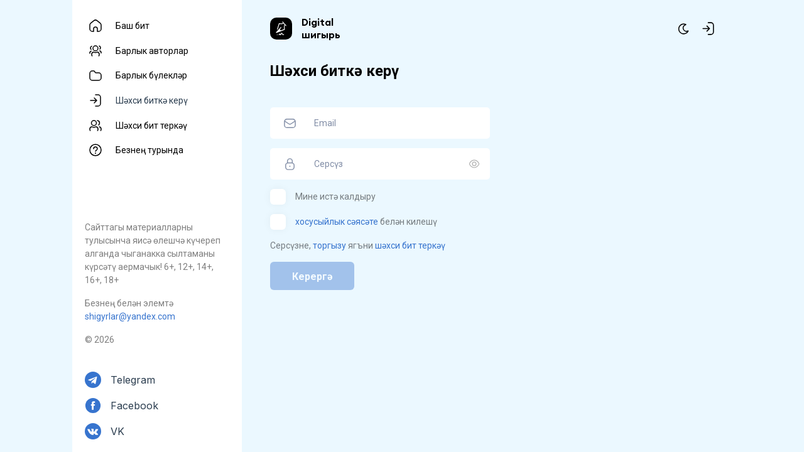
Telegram (133, 380)
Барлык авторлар (152, 51)
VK (117, 431)
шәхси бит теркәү (410, 245)
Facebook (134, 405)
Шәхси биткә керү (152, 100)
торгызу (329, 245)
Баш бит (132, 26)
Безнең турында (149, 150)
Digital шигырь (321, 28)
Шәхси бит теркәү (151, 126)
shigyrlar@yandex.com (130, 316)
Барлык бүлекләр (151, 75)
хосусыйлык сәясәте (336, 222)
